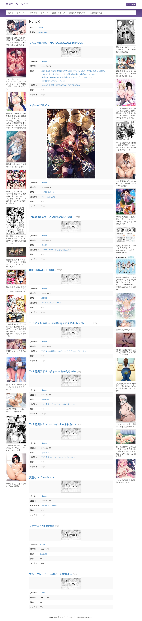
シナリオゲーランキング (38, 13)
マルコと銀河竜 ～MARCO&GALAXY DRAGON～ (57, 42)
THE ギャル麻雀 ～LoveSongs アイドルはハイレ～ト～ (60, 323)
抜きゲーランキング (16, 13)
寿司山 (89, 71)
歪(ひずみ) (45, 71)
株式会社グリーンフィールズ (53, 81)
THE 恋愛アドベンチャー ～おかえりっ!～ (52, 371)
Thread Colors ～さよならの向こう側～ (51, 217)
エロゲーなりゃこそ (17, 4)
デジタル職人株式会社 (70, 74)
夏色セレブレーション (41, 477)
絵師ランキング (58, 13)
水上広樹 (43, 554)
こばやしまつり (47, 74)
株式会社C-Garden (64, 71)
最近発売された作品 (77, 13)
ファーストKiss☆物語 (41, 525)
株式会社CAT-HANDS (50, 77)
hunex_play (42, 32)
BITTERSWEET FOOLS (42, 270)
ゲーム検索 (131, 4)
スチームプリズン (39, 105)
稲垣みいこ (45, 453)
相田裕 (44, 298)
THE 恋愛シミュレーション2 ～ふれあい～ (53, 424)
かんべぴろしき (79, 71)
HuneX (40, 27)
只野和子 (45, 399)
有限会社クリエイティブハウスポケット (76, 77)
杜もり (95, 71)
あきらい (51, 192)
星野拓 (102, 71)
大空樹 (53, 71)
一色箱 (44, 192)
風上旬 (44, 245)
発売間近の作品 (96, 13)
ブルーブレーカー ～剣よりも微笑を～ (50, 574)
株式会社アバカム (87, 74)
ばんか (57, 74)
